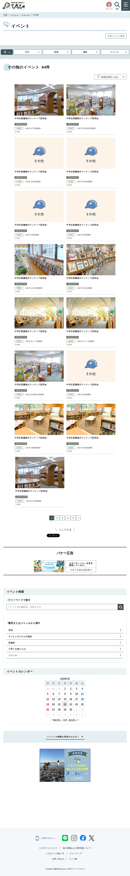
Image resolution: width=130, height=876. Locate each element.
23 (70, 704)
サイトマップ (76, 853)
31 (59, 688)
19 (47, 704)
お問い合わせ (58, 859)
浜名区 (70, 288)
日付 (28, 52)
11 (82, 693)
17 (76, 699)
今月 (65, 720)
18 (82, 699)
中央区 (18, 128)
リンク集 (73, 859)
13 (53, 699)
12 (47, 699)
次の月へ (73, 720)
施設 (86, 52)
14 (59, 699)
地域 (57, 52)
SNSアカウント (45, 838)
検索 (7, 52)
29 (47, 688)
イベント (14, 15)
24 (76, 704)
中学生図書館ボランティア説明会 (31, 118)
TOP (5, 15)
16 (70, 699)
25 (82, 704)
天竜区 (18, 288)
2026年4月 (65, 678)
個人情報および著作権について (77, 848)
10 (76, 693)
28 (59, 709)
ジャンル (25, 15)
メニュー (125, 8)
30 (53, 688)
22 (65, 704)
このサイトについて (48, 848)
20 (53, 704)
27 (53, 709)
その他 (17, 132)
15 (65, 699)
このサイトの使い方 (55, 853)
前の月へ (57, 720)
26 (47, 709)
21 (59, 704)
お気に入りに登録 (116, 36)
